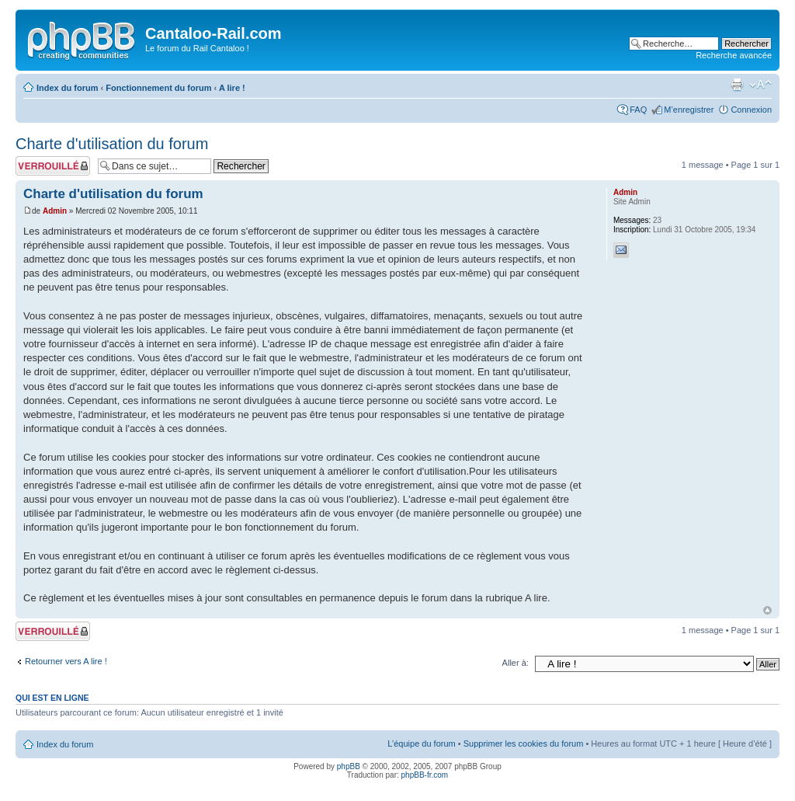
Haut (767, 610)
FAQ (638, 109)
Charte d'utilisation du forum (112, 143)
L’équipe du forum (421, 743)
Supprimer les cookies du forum (523, 743)
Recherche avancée (734, 55)
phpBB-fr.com (425, 775)
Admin (55, 211)
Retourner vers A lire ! (66, 661)
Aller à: (515, 662)
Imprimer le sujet (736, 85)
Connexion (751, 109)
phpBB (348, 766)
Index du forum (67, 87)
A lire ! (232, 87)
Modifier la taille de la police (760, 85)
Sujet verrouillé (53, 166)
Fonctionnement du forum (158, 87)
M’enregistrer (688, 109)
